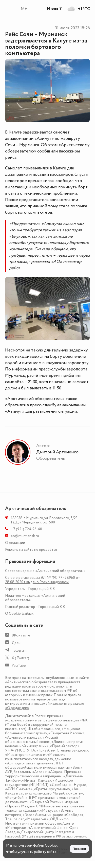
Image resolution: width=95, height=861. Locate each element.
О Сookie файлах (19, 613)
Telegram (19, 650)
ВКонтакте (21, 635)
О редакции (15, 543)
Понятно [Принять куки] (79, 849)
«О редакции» (17, 708)
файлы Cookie (45, 845)
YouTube (19, 666)
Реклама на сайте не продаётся (31, 549)
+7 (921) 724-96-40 (26, 529)
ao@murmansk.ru (25, 536)
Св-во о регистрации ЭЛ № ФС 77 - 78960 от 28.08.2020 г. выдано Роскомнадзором (42, 580)
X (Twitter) (20, 658)
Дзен (16, 643)
